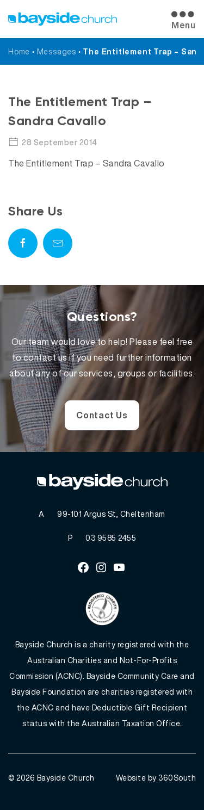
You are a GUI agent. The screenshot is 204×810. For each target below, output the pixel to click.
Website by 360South (156, 777)
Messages (56, 51)
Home (19, 51)
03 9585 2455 (110, 537)
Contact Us (102, 415)
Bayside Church (66, 777)
